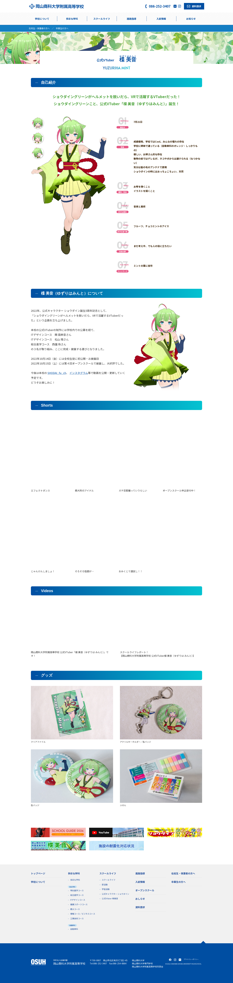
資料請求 (140, 907)
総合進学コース (77, 895)
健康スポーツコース (79, 904)
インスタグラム (78, 373)
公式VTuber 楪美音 (110, 898)
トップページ (38, 873)
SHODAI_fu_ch (57, 373)
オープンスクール (144, 890)
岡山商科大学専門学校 (142, 963)
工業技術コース (77, 918)
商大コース (75, 909)
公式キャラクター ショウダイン (115, 893)
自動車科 (74, 929)
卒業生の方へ (62, 28)
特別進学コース (77, 890)
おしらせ (140, 898)
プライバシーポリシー (191, 959)
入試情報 (161, 18)
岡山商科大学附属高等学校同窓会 (147, 966)
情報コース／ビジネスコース (82, 913)
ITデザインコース (77, 899)
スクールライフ (108, 879)
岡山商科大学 (138, 960)
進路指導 (131, 18)
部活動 (105, 884)
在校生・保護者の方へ (39, 28)
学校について (42, 18)
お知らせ (191, 18)
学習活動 (106, 889)
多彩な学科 (72, 18)
